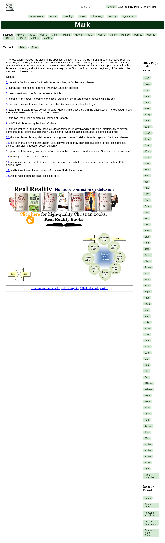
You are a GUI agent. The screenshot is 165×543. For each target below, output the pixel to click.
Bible (82, 16)
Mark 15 (35, 38)
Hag (147, 297)
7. (7, 118)
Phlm (147, 414)
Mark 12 (151, 34)
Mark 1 (20, 34)
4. (7, 98)
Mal (146, 310)
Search (111, 6)
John (147, 328)
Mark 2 (31, 34)
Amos (147, 255)
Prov (147, 194)
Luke (147, 322)
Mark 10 (125, 34)
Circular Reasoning (150, 522)
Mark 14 (22, 38)
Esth (147, 175)
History (112, 16)
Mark (34, 47)
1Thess (148, 383)
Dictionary (97, 16)
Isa (146, 212)
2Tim (147, 401)
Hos (147, 243)
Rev (147, 468)
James (148, 426)
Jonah (148, 267)
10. (8, 137)
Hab (147, 285)
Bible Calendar (149, 476)
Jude (147, 462)
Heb (147, 420)
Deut (147, 102)
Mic (146, 273)
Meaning (67, 16)
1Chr (147, 151)
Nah (147, 279)
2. (7, 87)
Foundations (36, 16)
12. (8, 151)
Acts (147, 334)
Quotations (129, 16)
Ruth (147, 120)
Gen (147, 78)
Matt (147, 316)
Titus (147, 407)
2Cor (147, 352)
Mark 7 (89, 34)
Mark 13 (9, 38)
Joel (147, 249)
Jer (146, 218)
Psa (147, 188)
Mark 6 (78, 34)
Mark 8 (101, 34)
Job (146, 181)
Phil (146, 371)
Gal (146, 359)
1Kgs (147, 139)
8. (7, 123)
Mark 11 (138, 34)
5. (7, 104)
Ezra (147, 163)
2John (148, 450)
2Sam (148, 133)
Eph (147, 365)
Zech (147, 304)
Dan (147, 236)
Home (53, 16)
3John (148, 456)
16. (8, 176)
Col (146, 377)
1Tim (147, 395)
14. (8, 162)
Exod (147, 84)
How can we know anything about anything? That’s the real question (69, 288)
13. (8, 156)
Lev (146, 90)
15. (8, 170)
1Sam (148, 127)
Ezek (147, 230)
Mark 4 (55, 34)
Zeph (147, 291)
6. (7, 109)
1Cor (147, 346)
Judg (147, 114)
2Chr (147, 157)
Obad (147, 261)
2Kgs (147, 145)
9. (7, 129)
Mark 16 (48, 38)
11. (8, 142)
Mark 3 (43, 34)
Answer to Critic (150, 505)
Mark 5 (66, 34)
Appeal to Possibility (150, 514)
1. (7, 82)
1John (148, 444)
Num (147, 96)
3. (7, 93)
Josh (147, 108)
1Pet (147, 432)
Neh (147, 169)
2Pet (147, 438)
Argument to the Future (150, 533)
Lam (147, 224)
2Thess (148, 389)
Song (147, 206)
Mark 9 (113, 34)
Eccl (147, 200)
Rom (147, 340)
